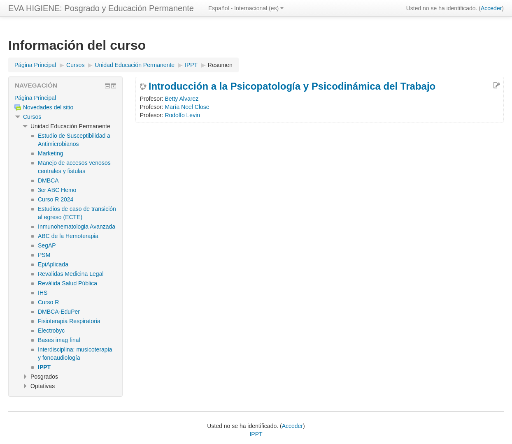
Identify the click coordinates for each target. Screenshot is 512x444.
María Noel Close (187, 107)
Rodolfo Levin (182, 115)
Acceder (491, 8)
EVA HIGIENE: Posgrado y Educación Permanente (101, 8)
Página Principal (35, 98)
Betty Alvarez (181, 98)
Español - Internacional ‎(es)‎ (246, 8)
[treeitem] (65, 98)
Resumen (220, 65)
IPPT (255, 434)
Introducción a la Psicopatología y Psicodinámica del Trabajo (292, 86)
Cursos (32, 116)
